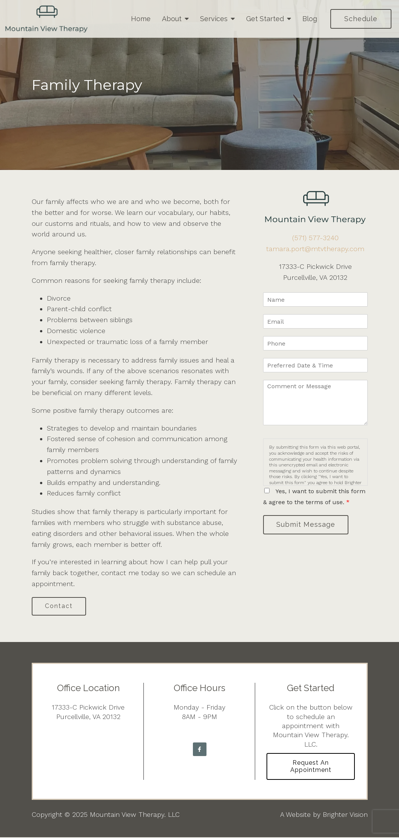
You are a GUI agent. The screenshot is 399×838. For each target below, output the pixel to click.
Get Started (265, 19)
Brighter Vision (345, 815)
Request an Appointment (310, 767)
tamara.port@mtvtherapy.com (315, 249)
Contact (60, 606)
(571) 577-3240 (315, 238)
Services (214, 19)
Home (141, 19)
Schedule (360, 19)
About (172, 19)
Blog (309, 19)
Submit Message (306, 525)
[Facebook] (199, 749)
